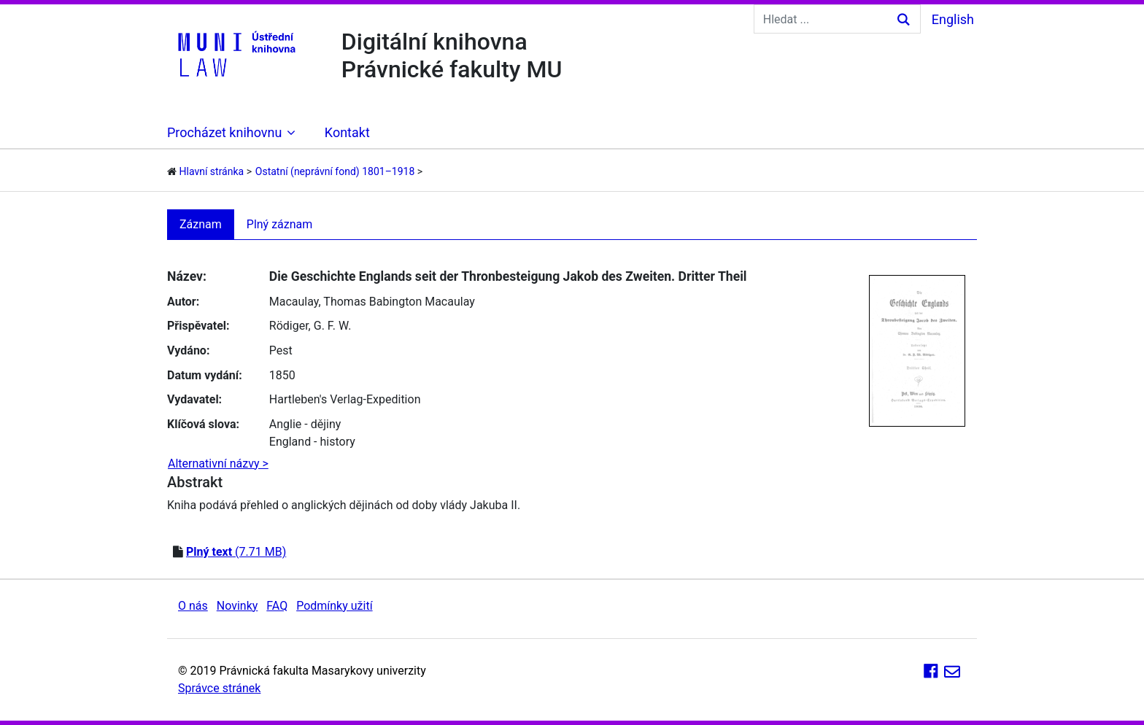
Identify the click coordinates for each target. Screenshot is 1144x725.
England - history (312, 442)
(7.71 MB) (236, 552)
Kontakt (347, 132)
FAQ (276, 606)
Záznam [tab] (200, 224)
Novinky (237, 606)
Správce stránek (219, 688)
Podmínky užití (334, 606)
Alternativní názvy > (218, 463)
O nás (193, 606)
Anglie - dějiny (305, 424)
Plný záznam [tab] (280, 224)
